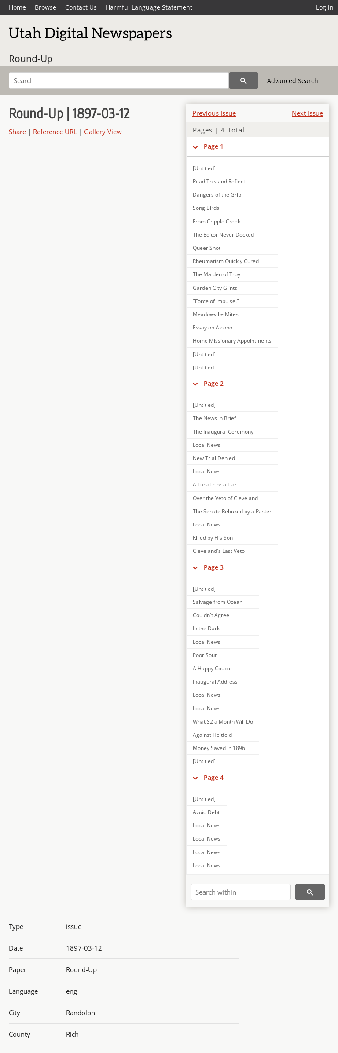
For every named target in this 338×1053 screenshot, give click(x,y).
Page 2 (214, 383)
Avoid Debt (206, 812)
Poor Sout (205, 655)
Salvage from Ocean (217, 602)
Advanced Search (292, 81)
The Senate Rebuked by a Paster (232, 511)
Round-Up (31, 58)
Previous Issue (214, 113)
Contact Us (81, 7)
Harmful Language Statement (149, 7)
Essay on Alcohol (213, 327)
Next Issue (307, 113)
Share (17, 131)
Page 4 (214, 777)
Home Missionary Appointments (232, 340)
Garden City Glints (215, 288)
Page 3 (214, 567)
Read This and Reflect (219, 181)
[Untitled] (204, 168)
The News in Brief (214, 418)
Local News (206, 445)
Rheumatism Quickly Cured (226, 261)
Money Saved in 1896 (219, 748)
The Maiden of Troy (216, 274)
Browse (45, 7)
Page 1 (214, 146)
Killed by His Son (213, 537)
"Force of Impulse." (216, 301)
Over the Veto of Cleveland (225, 498)
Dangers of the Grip (217, 194)
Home (17, 7)
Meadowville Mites (216, 314)
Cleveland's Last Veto (219, 551)
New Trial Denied (214, 458)
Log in (325, 7)
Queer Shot (206, 248)
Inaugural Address (215, 681)
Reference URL (55, 131)
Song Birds (206, 208)
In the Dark (206, 628)
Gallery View (103, 131)
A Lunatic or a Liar (215, 484)
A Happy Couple (212, 668)
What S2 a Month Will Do (223, 721)
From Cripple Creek (216, 221)
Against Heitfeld (212, 735)
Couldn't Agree (211, 615)
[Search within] (241, 892)
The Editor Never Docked (223, 234)
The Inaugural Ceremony (223, 431)
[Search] (119, 80)
